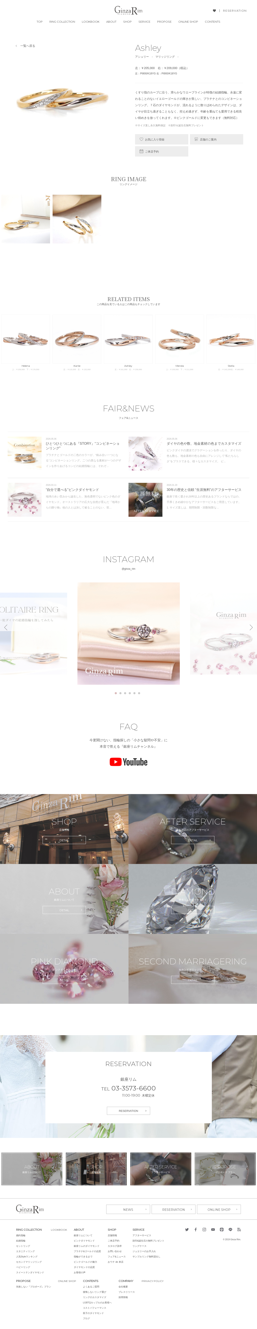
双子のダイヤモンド (94, 1312)
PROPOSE (164, 21)
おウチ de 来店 (117, 1261)
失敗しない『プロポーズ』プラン (33, 1286)
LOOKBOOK (90, 21)
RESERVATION (235, 10)
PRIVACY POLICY (155, 1280)
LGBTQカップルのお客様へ (98, 1302)
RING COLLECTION (62, 21)
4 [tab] (130, 693)
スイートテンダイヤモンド (30, 1272)
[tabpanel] (128, 633)
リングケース (141, 1245)
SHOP (127, 21)
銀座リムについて (84, 1234)
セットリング (23, 1245)
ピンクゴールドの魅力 (87, 1261)
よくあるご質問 (92, 1286)
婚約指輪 (20, 1234)
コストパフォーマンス (96, 1307)
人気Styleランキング (27, 1256)
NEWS (128, 1209)
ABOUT (111, 21)
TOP (40, 21)
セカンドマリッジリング (29, 1261)
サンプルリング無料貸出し (148, 1256)
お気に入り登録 (154, 139)
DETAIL (64, 840)
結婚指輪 (20, 1240)
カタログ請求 (116, 1245)
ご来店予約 (152, 151)
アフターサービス (143, 1234)
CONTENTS (212, 21)
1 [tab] (116, 693)
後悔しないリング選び (96, 1291)
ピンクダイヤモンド (85, 1240)
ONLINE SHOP (188, 21)
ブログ (87, 1318)
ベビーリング (23, 1266)
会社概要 (124, 1286)
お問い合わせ (116, 1250)
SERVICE (144, 21)
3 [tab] (125, 693)
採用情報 (124, 1296)
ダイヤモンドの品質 (85, 1266)
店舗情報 (114, 1234)
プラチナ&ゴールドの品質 (88, 1250)
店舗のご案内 (208, 139)
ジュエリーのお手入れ (145, 1250)
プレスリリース (128, 1291)
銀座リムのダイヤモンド (88, 1245)
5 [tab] (134, 693)
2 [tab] (120, 693)
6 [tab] (139, 693)
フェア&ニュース (118, 1256)
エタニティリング (25, 1250)
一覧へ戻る (27, 45)
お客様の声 (81, 1272)
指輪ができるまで (84, 1256)
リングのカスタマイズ (96, 1296)
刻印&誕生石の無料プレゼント (150, 1240)
